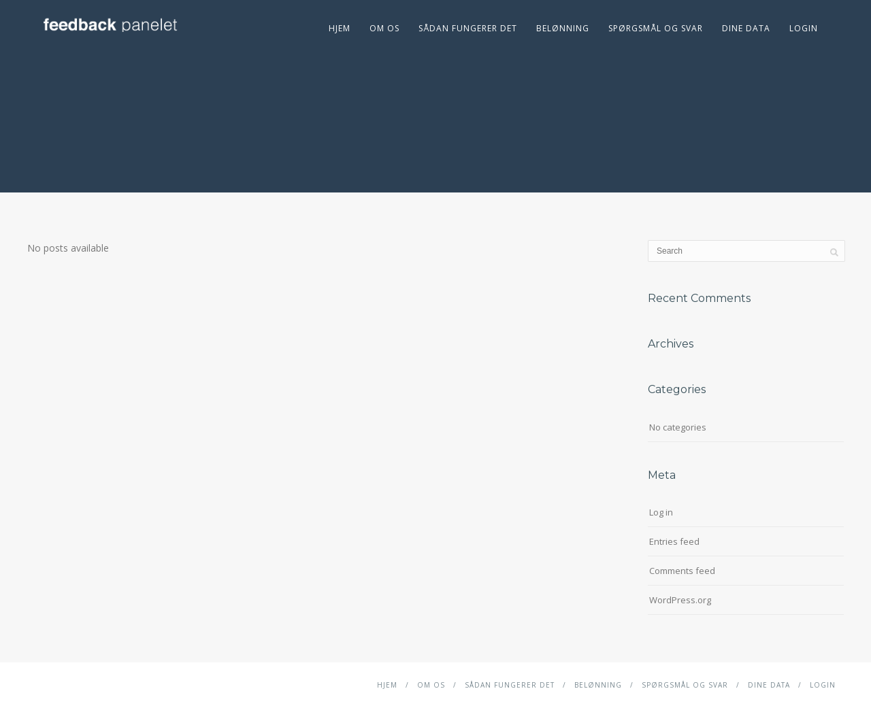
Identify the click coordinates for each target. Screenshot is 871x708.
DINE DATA (746, 28)
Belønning (562, 28)
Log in (661, 512)
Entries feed (674, 541)
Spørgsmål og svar (655, 28)
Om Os (384, 28)
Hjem (339, 28)
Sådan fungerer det (467, 28)
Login (803, 28)
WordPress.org (680, 600)
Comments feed (682, 570)
